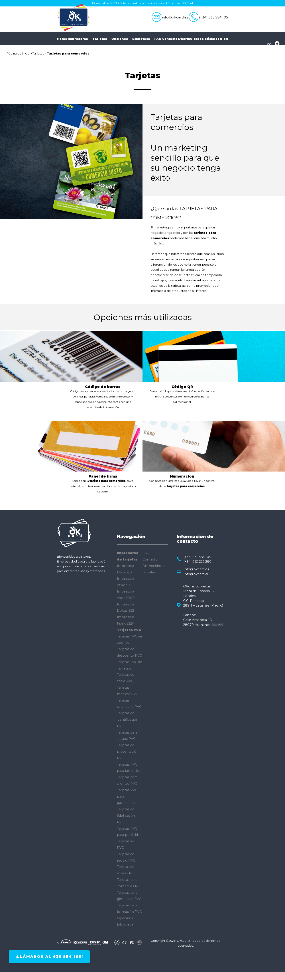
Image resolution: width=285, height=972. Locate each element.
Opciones (121, 38)
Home (62, 38)
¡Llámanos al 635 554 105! (49, 956)
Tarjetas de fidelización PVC (126, 815)
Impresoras (80, 38)
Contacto (170, 38)
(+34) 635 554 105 (213, 17)
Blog (224, 38)
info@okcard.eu (196, 574)
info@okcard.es (175, 17)
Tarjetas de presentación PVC (127, 751)
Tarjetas (101, 38)
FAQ (157, 38)
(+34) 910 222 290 (197, 562)
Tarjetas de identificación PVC (127, 719)
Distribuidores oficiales (199, 38)
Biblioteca (143, 38)
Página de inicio (18, 53)
